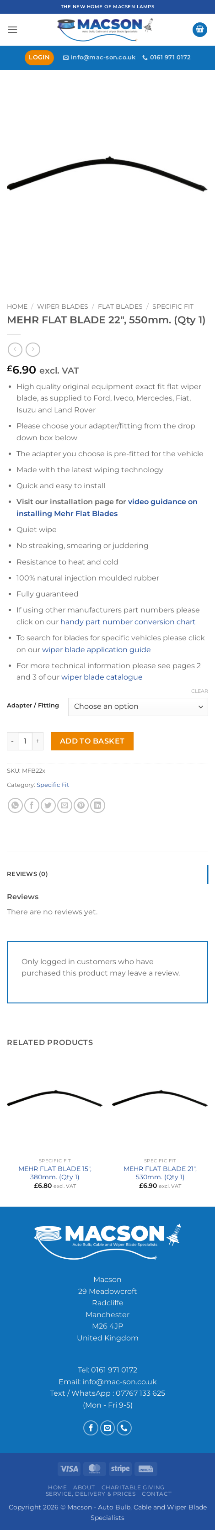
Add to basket (92, 741)
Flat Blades (120, 306)
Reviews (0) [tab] (27, 874)
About (84, 1487)
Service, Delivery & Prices (91, 1493)
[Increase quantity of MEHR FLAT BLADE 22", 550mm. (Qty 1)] (37, 741)
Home (17, 306)
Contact (157, 1493)
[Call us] (124, 1427)
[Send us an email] (107, 1427)
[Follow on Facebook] (90, 1427)
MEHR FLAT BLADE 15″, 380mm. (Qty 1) (54, 1173)
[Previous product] (33, 350)
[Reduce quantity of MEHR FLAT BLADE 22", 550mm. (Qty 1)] (12, 741)
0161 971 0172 (114, 1370)
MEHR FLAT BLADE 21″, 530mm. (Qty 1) (160, 1173)
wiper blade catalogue (102, 677)
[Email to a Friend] (64, 805)
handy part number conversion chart (128, 621)
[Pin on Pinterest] (81, 805)
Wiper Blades (62, 306)
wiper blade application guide (96, 649)
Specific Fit (173, 306)
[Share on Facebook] (31, 805)
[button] (12, 29)
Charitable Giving (133, 1487)
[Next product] (15, 350)
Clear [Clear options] (199, 691)
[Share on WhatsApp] (15, 805)
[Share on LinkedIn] (97, 805)
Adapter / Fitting (33, 705)
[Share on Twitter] (48, 805)
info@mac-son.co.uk (119, 1381)
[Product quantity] (25, 741)
